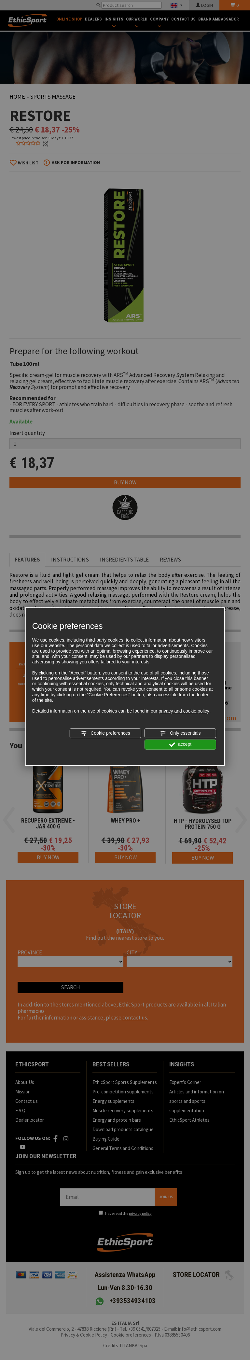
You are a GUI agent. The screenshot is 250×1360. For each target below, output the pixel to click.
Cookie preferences (105, 733)
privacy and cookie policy (184, 711)
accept (180, 744)
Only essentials (180, 733)
